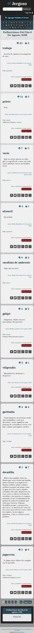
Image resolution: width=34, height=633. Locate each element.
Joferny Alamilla (16, 63)
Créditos (14, 629)
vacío (6, 153)
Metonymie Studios (19, 632)
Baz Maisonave (14, 114)
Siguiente (27, 602)
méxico (8, 180)
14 (21, 602)
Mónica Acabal (14, 329)
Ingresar (29, 13)
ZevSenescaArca (17, 433)
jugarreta (9, 554)
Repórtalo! (26, 79)
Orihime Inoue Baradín (19, 172)
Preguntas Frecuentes (22, 629)
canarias (18, 122)
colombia (9, 441)
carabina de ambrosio (16, 262)
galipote (21, 336)
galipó (6, 313)
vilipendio (9, 367)
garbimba (9, 412)
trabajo (7, 48)
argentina (9, 71)
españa (8, 120)
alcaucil (8, 211)
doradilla (8, 472)
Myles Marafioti (17, 224)
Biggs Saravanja (17, 275)
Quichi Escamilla (16, 523)
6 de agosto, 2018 (26, 114)
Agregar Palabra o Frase (17, 18)
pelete (7, 101)
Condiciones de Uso (6, 629)
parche (18, 577)
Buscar (27, 9)
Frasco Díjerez (14, 569)
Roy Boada (15, 382)
